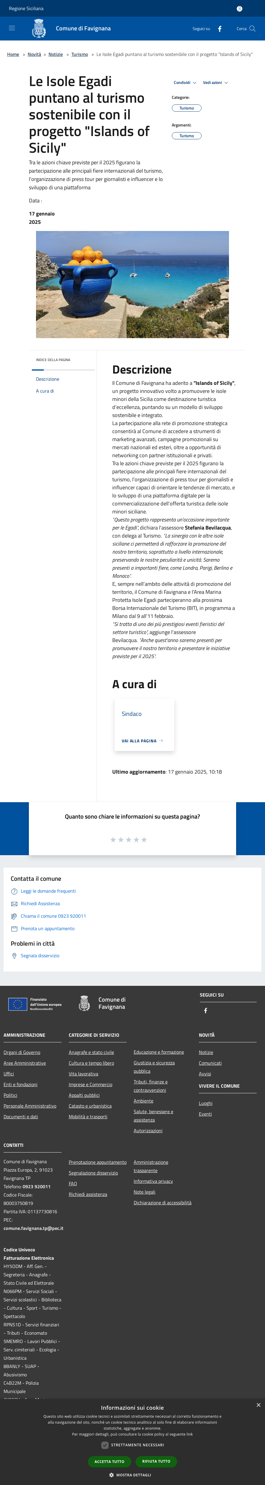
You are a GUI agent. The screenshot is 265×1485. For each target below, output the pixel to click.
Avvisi (205, 1073)
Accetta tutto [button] (109, 1461)
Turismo (79, 54)
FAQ (73, 1183)
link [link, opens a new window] (190, 1434)
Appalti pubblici (84, 1095)
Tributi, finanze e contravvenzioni (151, 1086)
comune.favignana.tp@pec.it (33, 1228)
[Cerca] (252, 28)
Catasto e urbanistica (90, 1105)
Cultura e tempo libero (91, 1062)
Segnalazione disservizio (93, 1172)
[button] (132, 1475)
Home (13, 54)
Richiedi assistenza (88, 1194)
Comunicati (210, 1062)
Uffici (9, 1073)
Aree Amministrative (25, 1062)
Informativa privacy (153, 1181)
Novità (34, 54)
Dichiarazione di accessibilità (162, 1202)
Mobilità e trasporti (88, 1116)
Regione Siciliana (26, 8)
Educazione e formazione (159, 1051)
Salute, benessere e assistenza (153, 1115)
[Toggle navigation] (11, 28)
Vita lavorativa (83, 1073)
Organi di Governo (22, 1052)
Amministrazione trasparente (151, 1166)
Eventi (205, 1113)
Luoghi (206, 1103)
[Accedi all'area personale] (239, 9)
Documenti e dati (21, 1116)
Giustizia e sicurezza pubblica (154, 1067)
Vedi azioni (216, 82)
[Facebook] (217, 28)
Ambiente (143, 1100)
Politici (10, 1095)
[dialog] (132, 1442)
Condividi (186, 82)
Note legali (144, 1191)
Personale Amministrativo (30, 1105)
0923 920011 (37, 1186)
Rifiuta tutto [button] (156, 1461)
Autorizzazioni (148, 1130)
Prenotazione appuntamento (98, 1162)
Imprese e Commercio (90, 1084)
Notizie (56, 54)
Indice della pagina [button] (53, 360)
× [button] (258, 1405)
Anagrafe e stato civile (91, 1052)
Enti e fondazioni (21, 1084)
